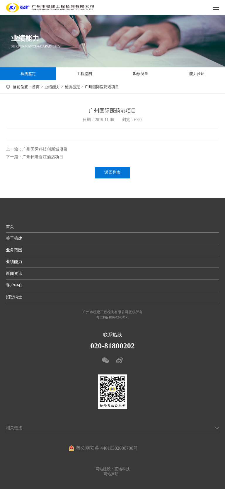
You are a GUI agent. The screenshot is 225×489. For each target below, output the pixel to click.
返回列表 (112, 172)
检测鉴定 (28, 73)
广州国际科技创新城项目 (44, 149)
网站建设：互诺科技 (113, 469)
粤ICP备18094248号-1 (112, 317)
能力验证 (196, 73)
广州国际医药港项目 (102, 87)
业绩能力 (52, 87)
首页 (36, 87)
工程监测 (84, 73)
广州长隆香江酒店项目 (42, 157)
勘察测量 (140, 73)
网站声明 (111, 474)
